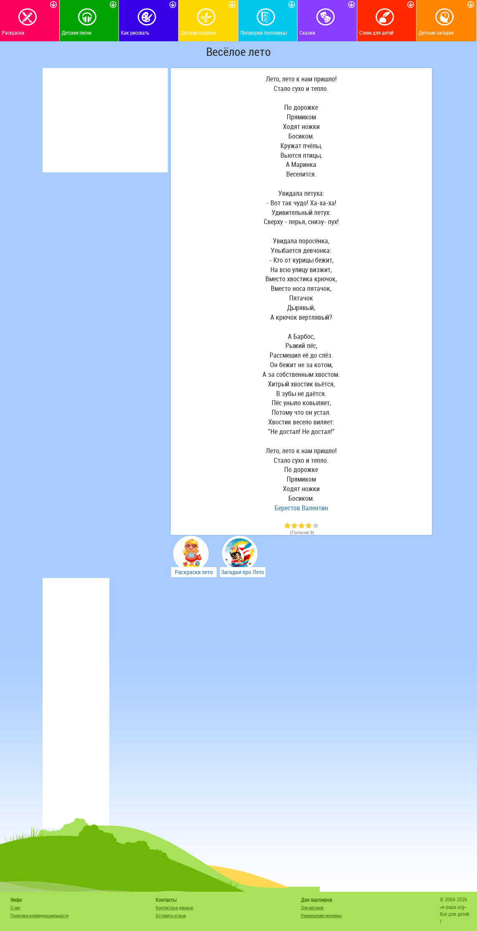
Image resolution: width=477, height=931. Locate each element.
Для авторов (312, 907)
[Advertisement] (105, 120)
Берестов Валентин (301, 507)
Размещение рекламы (321, 915)
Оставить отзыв (171, 915)
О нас (15, 907)
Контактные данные (174, 907)
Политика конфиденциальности (39, 915)
